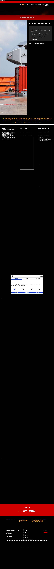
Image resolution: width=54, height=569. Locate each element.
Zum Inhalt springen (2, 0)
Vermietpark (28, 4)
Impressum (46, 4)
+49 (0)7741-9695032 (28, 511)
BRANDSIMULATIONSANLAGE (28, 539)
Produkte (23, 4)
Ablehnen (16, 292)
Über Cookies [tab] (38, 278)
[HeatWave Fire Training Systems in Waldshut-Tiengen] (12, 16)
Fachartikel (33, 4)
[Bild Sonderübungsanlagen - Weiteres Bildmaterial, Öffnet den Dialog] (18, 234)
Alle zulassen (37, 292)
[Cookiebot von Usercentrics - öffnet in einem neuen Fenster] (39, 276)
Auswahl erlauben (27, 292)
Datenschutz (47, 5)
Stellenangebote (38, 4)
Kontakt (43, 4)
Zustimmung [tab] (16, 278)
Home (20, 4)
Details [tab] (27, 278)
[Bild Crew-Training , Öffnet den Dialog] (29, 147)
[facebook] (43, 532)
